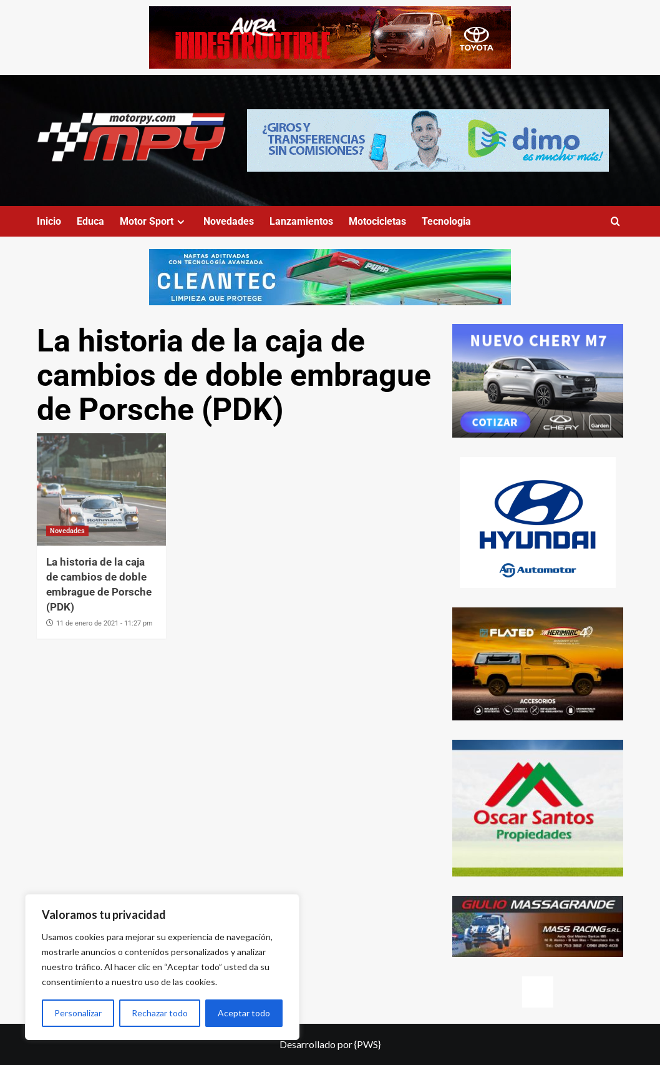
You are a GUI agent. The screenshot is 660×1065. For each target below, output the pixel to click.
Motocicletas (377, 221)
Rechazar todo (160, 1013)
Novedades (228, 221)
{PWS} (367, 1044)
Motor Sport (154, 221)
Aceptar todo (244, 1013)
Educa (90, 221)
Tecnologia (446, 221)
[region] (162, 967)
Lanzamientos (301, 221)
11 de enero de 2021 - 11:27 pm (104, 623)
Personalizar (78, 1013)
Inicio (49, 221)
